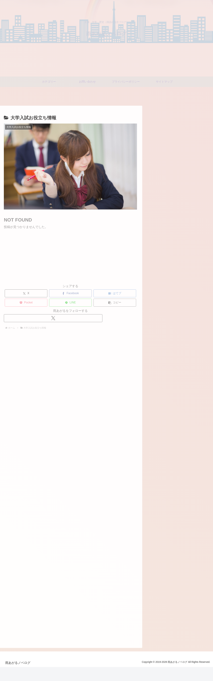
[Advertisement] (65, 254)
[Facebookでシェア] (65, 293)
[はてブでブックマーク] (110, 293)
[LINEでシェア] (65, 303)
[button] (110, 303)
